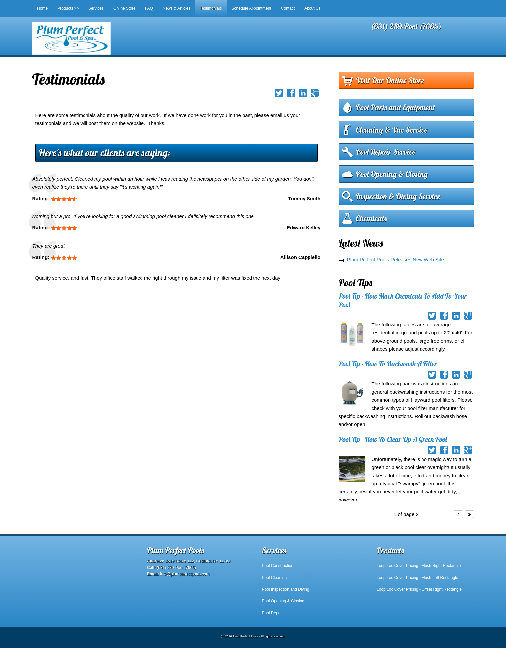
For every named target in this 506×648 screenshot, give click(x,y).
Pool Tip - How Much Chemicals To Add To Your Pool (403, 300)
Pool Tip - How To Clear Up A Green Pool (393, 439)
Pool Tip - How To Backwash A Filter (388, 363)
